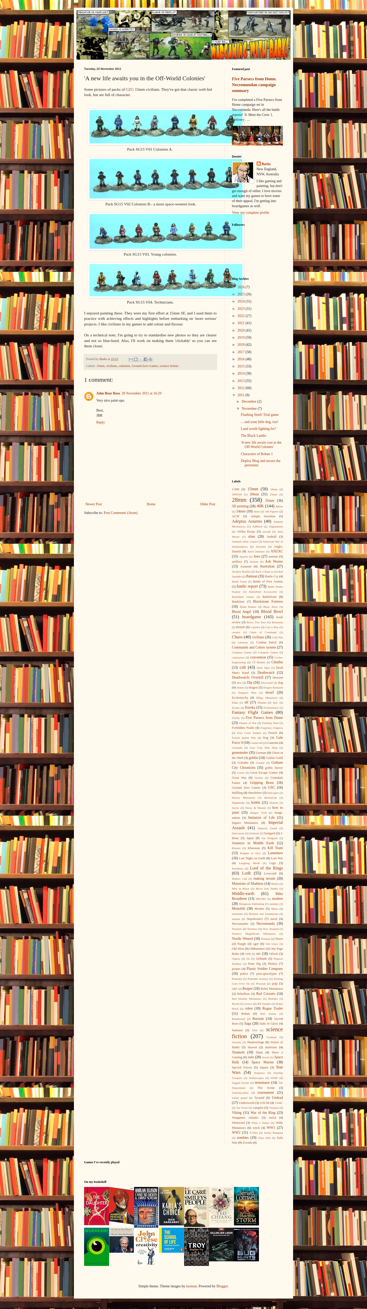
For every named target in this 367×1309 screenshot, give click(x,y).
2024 (242, 301)
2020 (242, 330)
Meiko (275, 883)
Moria (274, 908)
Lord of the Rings (266, 868)
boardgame (251, 616)
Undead (277, 1098)
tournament (266, 1092)
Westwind (238, 1123)
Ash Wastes (274, 561)
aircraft (266, 531)
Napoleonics (255, 919)
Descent (277, 677)
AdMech (257, 526)
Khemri (236, 848)
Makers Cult (239, 878)
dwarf (270, 692)
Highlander (238, 802)
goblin (253, 758)
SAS (254, 1030)
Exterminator (271, 707)
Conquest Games (268, 652)
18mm (274, 489)
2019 (242, 337)
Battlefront (270, 597)
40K (260, 506)
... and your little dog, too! (259, 422)
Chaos (237, 636)
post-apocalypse (266, 973)
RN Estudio (264, 1003)
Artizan (254, 561)
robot (249, 1008)
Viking (237, 1113)
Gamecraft (257, 742)
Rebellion (243, 994)
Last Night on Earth (252, 858)
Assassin (246, 566)
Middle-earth (243, 893)
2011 (241, 395)
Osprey (236, 958)
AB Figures (272, 511)
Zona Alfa (264, 1137)
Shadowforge (255, 1042)
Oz (248, 958)
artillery (237, 561)
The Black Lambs (253, 436)
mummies (237, 913)
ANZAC (277, 551)
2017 (242, 352)
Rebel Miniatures (271, 988)
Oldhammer (257, 948)
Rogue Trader (272, 1008)
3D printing (240, 506)
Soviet (265, 1057)
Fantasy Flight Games (252, 712)
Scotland (272, 1037)
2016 (242, 359)
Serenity (236, 1042)
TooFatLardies (240, 1092)
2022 (242, 316)
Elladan (262, 702)
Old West (238, 948)
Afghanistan (276, 526)
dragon (253, 687)
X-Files (253, 1132)
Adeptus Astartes (247, 521)
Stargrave (259, 1072)
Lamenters (275, 853)
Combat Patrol (266, 642)
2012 (242, 388)
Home (151, 504)
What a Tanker (261, 1122)
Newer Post (93, 504)
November (250, 409)
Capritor (255, 627)
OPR (248, 953)
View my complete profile (250, 213)
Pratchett (237, 978)
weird (272, 1117)
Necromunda (265, 923)
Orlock (273, 954)
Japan (250, 838)
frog (265, 737)
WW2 (236, 1132)
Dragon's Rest (247, 692)
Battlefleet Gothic (243, 596)
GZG (130, 89)
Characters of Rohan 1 (257, 454)
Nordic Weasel (242, 939)
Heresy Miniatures (243, 797)
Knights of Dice (250, 853)
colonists (124, 366)
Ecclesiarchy (240, 697)
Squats (264, 1067)
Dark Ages (263, 667)
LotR (246, 873)
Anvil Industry (256, 551)
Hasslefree (255, 793)
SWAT (274, 1077)
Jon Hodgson (269, 838)
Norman (265, 938)
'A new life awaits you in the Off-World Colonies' (261, 445)
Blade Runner (248, 606)
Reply (100, 422)
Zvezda (247, 1142)
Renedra (273, 998)
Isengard (269, 833)
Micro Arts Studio (267, 888)
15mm (100, 366)
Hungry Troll (258, 812)
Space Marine (263, 1062)
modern (277, 899)
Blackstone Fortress (268, 601)
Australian (267, 566)
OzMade (261, 958)
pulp (275, 983)
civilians (111, 366)
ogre (256, 944)
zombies (243, 1138)
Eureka (250, 707)
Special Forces (242, 1067)
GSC (271, 787)
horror (235, 807)
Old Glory (272, 943)
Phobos (272, 964)
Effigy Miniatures (267, 697)
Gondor (260, 762)
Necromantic (240, 923)
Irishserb (254, 833)
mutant (236, 918)
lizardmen (237, 868)
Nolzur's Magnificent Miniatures (254, 933)
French (272, 733)
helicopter (273, 792)
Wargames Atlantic (245, 1117)
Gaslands (237, 747)
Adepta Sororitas (263, 516)
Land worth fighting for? (258, 429)
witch (256, 1128)
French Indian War (244, 737)
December (249, 401)
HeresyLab (270, 797)
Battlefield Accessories (263, 591)
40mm (279, 506)
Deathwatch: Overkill (248, 677)
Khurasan (254, 848)
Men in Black (240, 888)
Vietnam (274, 1107)
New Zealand (270, 928)
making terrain (264, 878)
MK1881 (261, 898)
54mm (240, 511)
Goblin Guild (274, 758)
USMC (279, 1102)
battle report (247, 586)
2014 (242, 373)
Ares (256, 556)
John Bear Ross (108, 393)
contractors (238, 657)
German (261, 753)
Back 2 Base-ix (264, 571)
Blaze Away (270, 606)
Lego (272, 863)
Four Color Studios (249, 732)
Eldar (235, 702)
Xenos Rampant (273, 1132)
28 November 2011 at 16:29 (142, 393)
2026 (242, 287)
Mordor (259, 908)
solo (251, 1057)
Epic (275, 702)
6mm (257, 511)
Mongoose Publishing (251, 903)
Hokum (274, 802)
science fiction (169, 366)
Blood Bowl (272, 611)
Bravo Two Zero (256, 622)
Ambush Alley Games (245, 541)
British (240, 627)
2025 (242, 294)
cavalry (236, 632)
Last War (277, 858)
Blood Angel (241, 612)
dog (280, 682)
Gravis (241, 772)
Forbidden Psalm (243, 728)
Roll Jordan (268, 1013)
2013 (242, 381)
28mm (239, 500)
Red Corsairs (265, 994)
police (244, 973)
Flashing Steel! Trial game (260, 415)
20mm (254, 494)
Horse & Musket (255, 807)
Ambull (271, 536)
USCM (264, 1103)
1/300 (235, 489)
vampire (258, 1107)
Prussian (261, 983)
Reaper (247, 988)
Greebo (259, 777)
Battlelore (238, 601)
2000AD (237, 494)
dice (239, 682)
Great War (239, 777)
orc (258, 954)
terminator (262, 1083)
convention (258, 657)
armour (273, 556)
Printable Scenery (257, 978)
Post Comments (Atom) (121, 513)
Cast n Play (272, 627)
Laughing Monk (249, 863)
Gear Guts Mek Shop (264, 747)
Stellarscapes (256, 1077)
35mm (269, 501)
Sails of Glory (268, 1023)
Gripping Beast (262, 783)
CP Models (258, 662)
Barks (266, 164)
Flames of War (247, 722)
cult (243, 667)
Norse (279, 939)
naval (273, 919)
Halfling (237, 793)
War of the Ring (263, 1113)
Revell (235, 1003)
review (248, 1003)
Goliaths (243, 762)
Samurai (237, 1030)
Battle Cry (271, 576)
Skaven (252, 1047)
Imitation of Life (261, 817)
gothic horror (274, 768)
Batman (251, 576)
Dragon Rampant (273, 687)
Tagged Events (240, 1082)
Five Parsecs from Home (264, 718)
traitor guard (239, 1097)
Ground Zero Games (145, 366)
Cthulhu (277, 662)
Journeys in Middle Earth (253, 843)
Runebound (238, 1018)
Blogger (222, 1286)
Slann (259, 1052)
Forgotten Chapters (271, 727)
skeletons (271, 1047)
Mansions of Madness (248, 883)
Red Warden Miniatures (246, 998)
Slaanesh (238, 1052)
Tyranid (259, 1098)
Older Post (208, 504)
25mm (273, 494)
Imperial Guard (267, 828)
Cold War (277, 637)
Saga (247, 1023)
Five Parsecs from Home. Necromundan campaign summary (254, 84)
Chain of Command (263, 632)
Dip (249, 682)
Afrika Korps (246, 531)
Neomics (252, 928)
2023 (242, 309)
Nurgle (241, 944)
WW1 (271, 1128)
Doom (240, 687)
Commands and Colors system (254, 647)
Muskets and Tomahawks (264, 913)
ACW (235, 516)
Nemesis (237, 928)
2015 (242, 366)
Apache (243, 556)
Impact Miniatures (245, 823)
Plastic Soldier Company (265, 969)
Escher (236, 707)
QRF (235, 988)
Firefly (236, 717)
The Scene (265, 1088)
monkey (274, 903)
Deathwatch (265, 673)
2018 (242, 345)
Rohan (245, 1013)
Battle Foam (239, 581)
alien (251, 536)
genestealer (240, 753)
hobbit (255, 802)
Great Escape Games (264, 772)
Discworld (267, 682)
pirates (236, 969)
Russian (258, 1019)
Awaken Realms (241, 571)
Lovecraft (270, 873)
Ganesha (272, 743)
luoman (191, 1286)
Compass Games (242, 652)
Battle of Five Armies (268, 581)
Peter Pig (254, 964)
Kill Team (275, 848)
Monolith (238, 908)
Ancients (261, 546)
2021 (242, 323)
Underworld (246, 1103)
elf (246, 702)
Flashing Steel (270, 722)
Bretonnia (277, 622)
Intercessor (238, 833)
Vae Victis (242, 1107)
